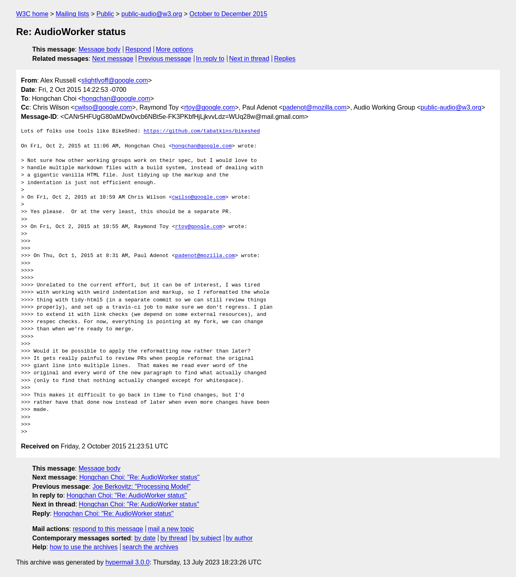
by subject (206, 538)
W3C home (32, 13)
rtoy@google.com (209, 107)
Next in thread (249, 58)
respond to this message (108, 528)
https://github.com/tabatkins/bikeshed (202, 131)
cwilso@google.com (103, 107)
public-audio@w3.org (151, 13)
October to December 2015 (228, 13)
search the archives (151, 547)
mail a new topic (171, 528)
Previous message (164, 58)
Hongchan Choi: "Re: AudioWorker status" (139, 477)
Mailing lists (72, 13)
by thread (173, 538)
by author (239, 538)
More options (175, 49)
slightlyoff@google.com (114, 80)
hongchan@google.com (116, 98)
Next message (112, 58)
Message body (100, 49)
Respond (138, 49)
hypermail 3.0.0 (127, 562)
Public (105, 13)
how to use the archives (84, 547)
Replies (284, 58)
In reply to (210, 58)
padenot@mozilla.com (315, 107)
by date (144, 538)
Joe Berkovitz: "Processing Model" (141, 486)
